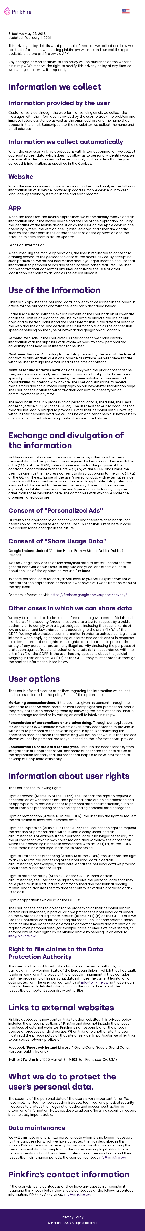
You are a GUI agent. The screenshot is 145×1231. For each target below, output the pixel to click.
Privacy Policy (73, 1217)
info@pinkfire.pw (101, 715)
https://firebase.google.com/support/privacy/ (88, 595)
